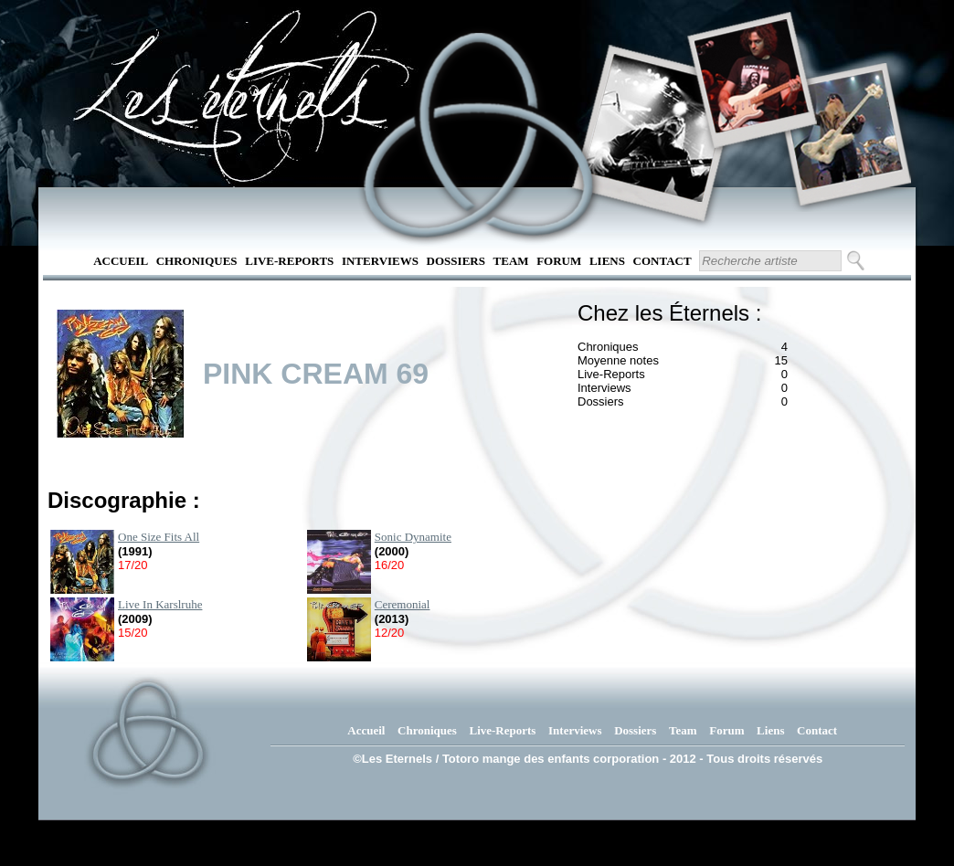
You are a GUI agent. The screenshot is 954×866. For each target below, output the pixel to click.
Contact (662, 261)
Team (511, 261)
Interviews (380, 261)
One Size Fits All (158, 537)
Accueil (120, 261)
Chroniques (197, 261)
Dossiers (456, 261)
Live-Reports (289, 261)
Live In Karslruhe (160, 604)
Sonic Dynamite (413, 537)
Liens (607, 261)
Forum (558, 261)
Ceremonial (402, 604)
